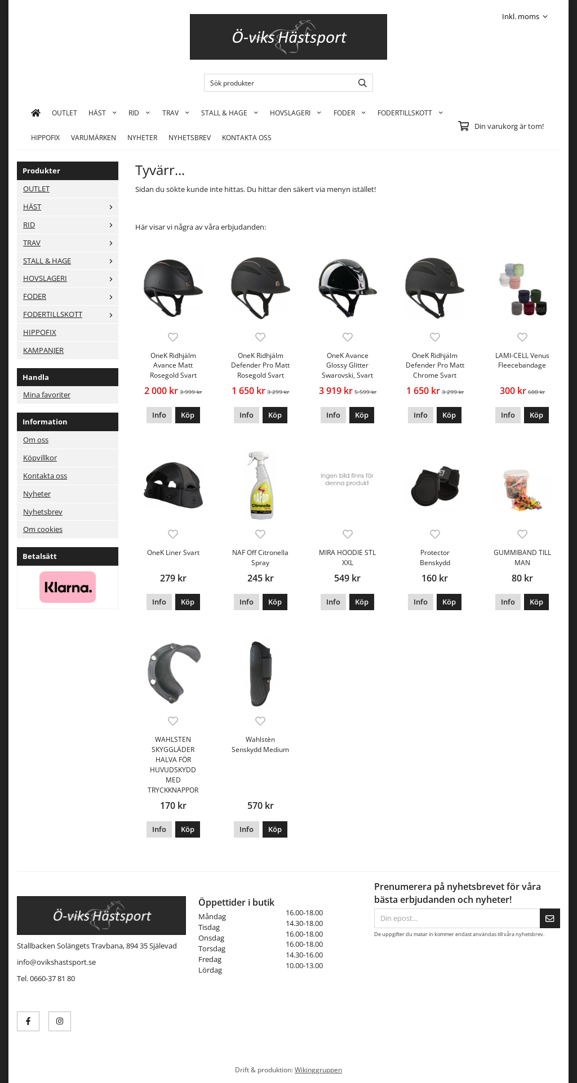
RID (139, 112)
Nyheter (142, 137)
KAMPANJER (43, 350)
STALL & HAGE (230, 112)
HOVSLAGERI (296, 112)
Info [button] (159, 415)
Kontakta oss (45, 476)
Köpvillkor (40, 458)
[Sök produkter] (276, 82)
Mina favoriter (46, 395)
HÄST (102, 112)
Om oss (35, 440)
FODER (350, 112)
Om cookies (43, 529)
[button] (187, 415)
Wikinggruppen (318, 1069)
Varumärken (93, 137)
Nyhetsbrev (189, 137)
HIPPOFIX (45, 137)
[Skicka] (550, 918)
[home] (35, 112)
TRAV (176, 112)
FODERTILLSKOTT (410, 112)
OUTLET (64, 112)
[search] (359, 82)
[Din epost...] (457, 918)
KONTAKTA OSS (247, 137)
